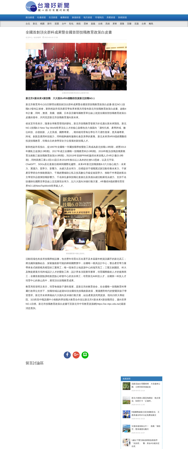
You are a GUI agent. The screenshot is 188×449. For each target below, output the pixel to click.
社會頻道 (41, 17)
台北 (28, 23)
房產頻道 (111, 17)
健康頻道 (64, 17)
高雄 (107, 23)
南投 (78, 23)
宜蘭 (129, 23)
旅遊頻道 (76, 17)
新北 (35, 23)
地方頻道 (87, 17)
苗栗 (57, 23)
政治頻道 (30, 17)
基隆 (122, 23)
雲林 (86, 23)
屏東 (115, 23)
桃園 (42, 23)
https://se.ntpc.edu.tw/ (38, 305)
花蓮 (136, 23)
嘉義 (93, 23)
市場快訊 (99, 17)
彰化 (71, 23)
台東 (144, 23)
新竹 (49, 23)
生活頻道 (53, 17)
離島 (151, 23)
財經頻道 (122, 17)
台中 (64, 23)
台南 (100, 23)
